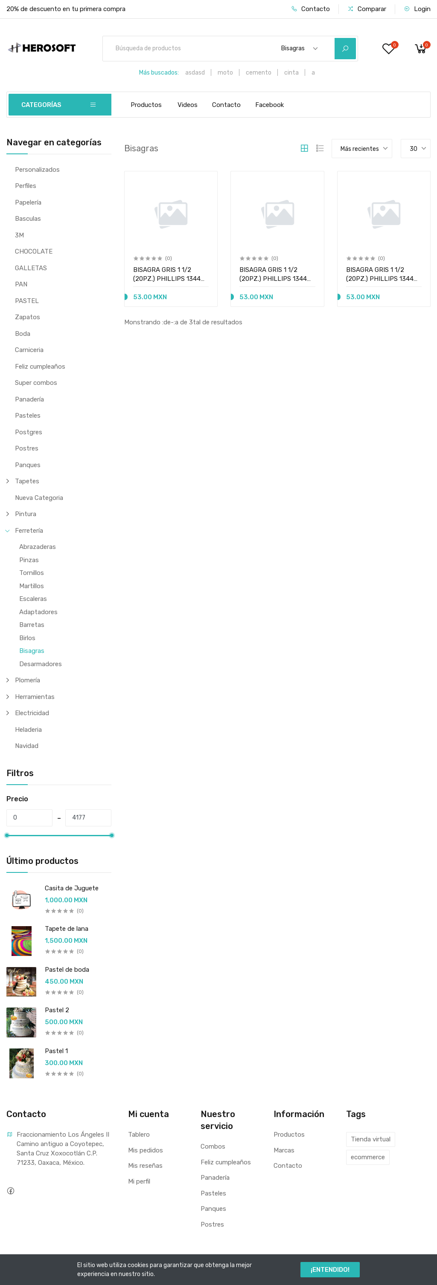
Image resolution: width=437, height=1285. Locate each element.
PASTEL (27, 301)
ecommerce (368, 1157)
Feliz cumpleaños (40, 366)
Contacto (310, 9)
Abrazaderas (37, 547)
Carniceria (29, 350)
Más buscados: (159, 72)
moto (225, 72)
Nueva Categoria (39, 498)
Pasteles (28, 415)
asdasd (195, 72)
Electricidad (32, 713)
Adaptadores (38, 612)
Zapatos (27, 317)
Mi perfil (139, 1181)
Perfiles (25, 186)
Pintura (25, 514)
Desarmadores (40, 664)
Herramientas (35, 697)
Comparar (366, 9)
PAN (21, 284)
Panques (28, 465)
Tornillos (31, 573)
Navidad (26, 746)
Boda (22, 334)
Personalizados (37, 169)
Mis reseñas (145, 1165)
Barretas (31, 625)
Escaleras (33, 599)
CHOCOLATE (33, 251)
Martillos (31, 586)
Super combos (36, 383)
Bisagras (31, 651)
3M (19, 235)
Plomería (27, 680)
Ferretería (29, 530)
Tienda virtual (370, 1139)
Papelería (28, 202)
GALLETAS (31, 268)
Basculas (28, 218)
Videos (188, 105)
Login (417, 9)
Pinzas (29, 560)
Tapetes (27, 481)
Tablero (139, 1134)
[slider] (6, 835)
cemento (258, 72)
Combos (213, 1146)
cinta (291, 72)
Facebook (269, 105)
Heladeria (28, 729)
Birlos (27, 638)
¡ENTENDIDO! (330, 1269)
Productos (146, 105)
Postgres (28, 432)
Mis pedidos (145, 1150)
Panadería (29, 399)
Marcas (284, 1150)
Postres (26, 448)
